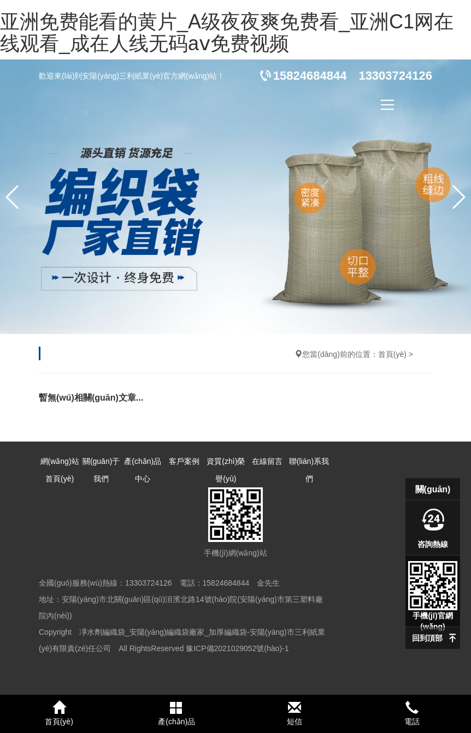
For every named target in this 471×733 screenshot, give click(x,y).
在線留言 (267, 461)
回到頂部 (427, 638)
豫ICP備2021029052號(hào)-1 (237, 648)
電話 (413, 713)
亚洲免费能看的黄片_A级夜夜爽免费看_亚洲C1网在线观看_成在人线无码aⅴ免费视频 (227, 32)
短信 (295, 713)
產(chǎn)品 (177, 713)
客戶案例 (184, 461)
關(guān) (433, 489)
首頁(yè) (392, 354)
